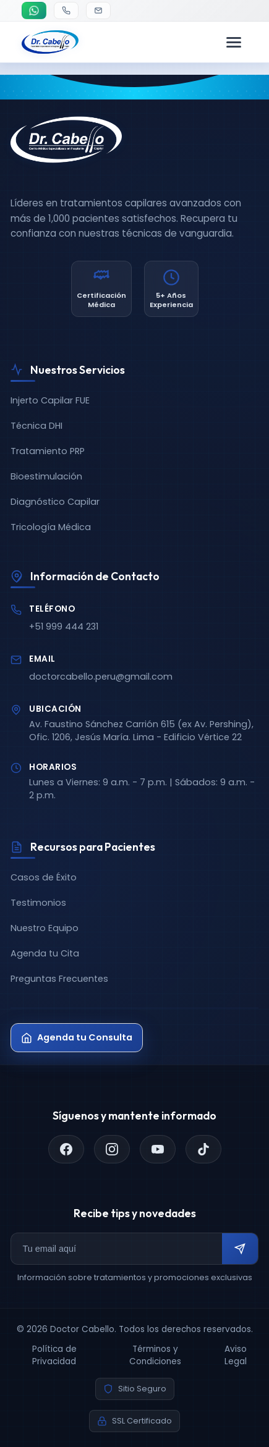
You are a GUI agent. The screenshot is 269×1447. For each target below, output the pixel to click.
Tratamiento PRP (48, 451)
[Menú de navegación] (233, 42)
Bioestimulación (46, 476)
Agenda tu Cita (45, 953)
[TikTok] (203, 1149)
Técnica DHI (36, 426)
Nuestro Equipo (45, 928)
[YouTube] (158, 1149)
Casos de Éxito (44, 877)
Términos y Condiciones (155, 1355)
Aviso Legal (235, 1355)
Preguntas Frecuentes (59, 978)
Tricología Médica (51, 527)
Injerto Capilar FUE (50, 400)
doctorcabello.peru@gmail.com (101, 676)
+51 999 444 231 (63, 626)
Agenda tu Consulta (76, 1037)
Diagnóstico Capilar (55, 502)
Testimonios (38, 902)
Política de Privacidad (54, 1355)
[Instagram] (112, 1149)
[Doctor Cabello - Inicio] (50, 42)
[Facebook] (66, 1149)
